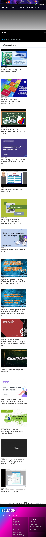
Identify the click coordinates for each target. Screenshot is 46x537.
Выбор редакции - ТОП (13, 39)
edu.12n (8, 510)
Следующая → (17, 503)
